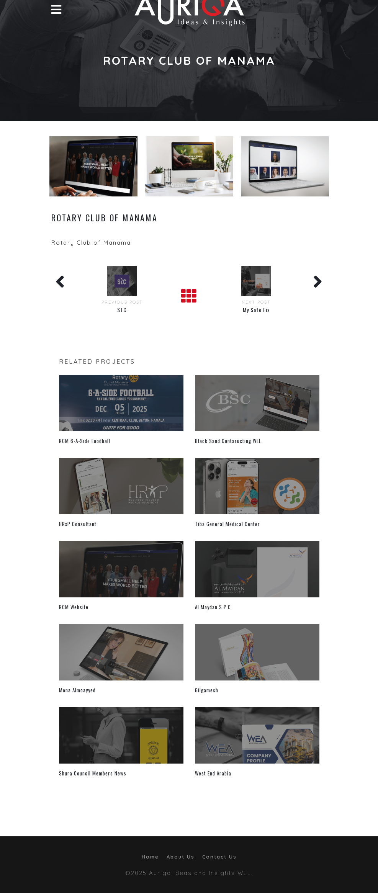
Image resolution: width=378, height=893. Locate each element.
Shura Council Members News (92, 773)
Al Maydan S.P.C (213, 607)
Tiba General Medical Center (227, 524)
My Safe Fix (256, 310)
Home (150, 857)
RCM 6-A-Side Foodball (84, 441)
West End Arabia (213, 773)
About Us (181, 857)
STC (122, 310)
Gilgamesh (206, 690)
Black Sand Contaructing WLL (228, 441)
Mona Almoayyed (77, 690)
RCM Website (73, 607)
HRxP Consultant (78, 524)
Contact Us (219, 857)
